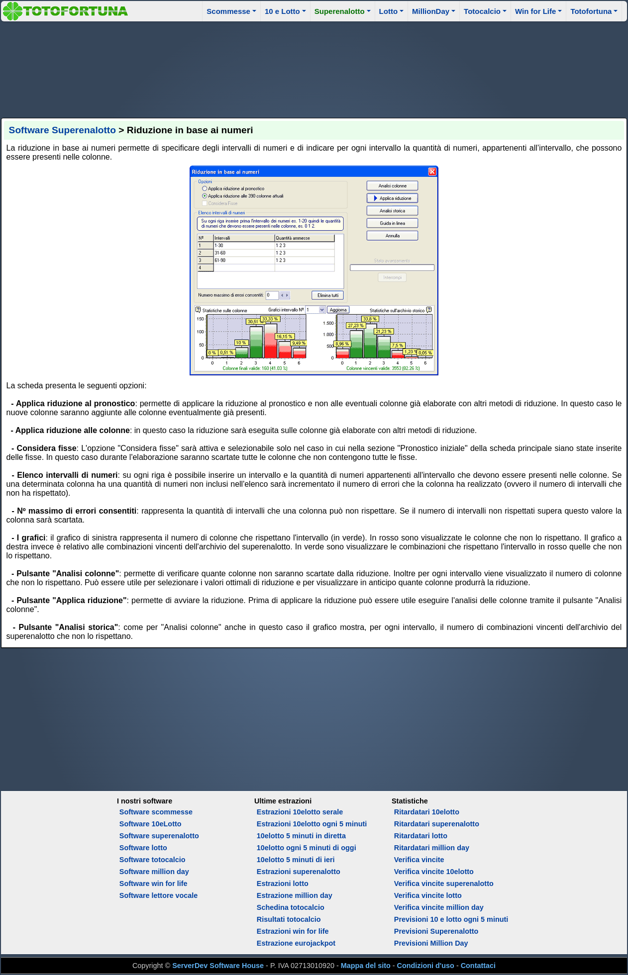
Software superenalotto (159, 836)
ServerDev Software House (218, 966)
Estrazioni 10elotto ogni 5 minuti (312, 824)
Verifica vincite (419, 860)
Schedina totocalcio (290, 907)
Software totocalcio (152, 860)
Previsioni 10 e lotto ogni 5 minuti (451, 919)
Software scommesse (156, 812)
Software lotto (143, 848)
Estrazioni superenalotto (298, 872)
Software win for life (153, 883)
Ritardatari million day (431, 848)
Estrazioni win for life (293, 931)
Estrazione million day (294, 895)
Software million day (154, 872)
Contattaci (478, 966)
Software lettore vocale (158, 895)
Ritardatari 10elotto (426, 812)
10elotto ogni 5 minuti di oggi (306, 848)
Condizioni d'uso (425, 966)
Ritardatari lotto (420, 836)
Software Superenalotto (62, 130)
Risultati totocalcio (289, 919)
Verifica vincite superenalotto (444, 883)
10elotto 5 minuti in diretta (301, 836)
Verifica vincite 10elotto (434, 872)
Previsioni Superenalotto (436, 931)
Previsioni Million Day (431, 943)
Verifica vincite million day (439, 907)
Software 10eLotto (150, 824)
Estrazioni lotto (283, 883)
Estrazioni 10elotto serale (300, 812)
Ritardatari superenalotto (436, 824)
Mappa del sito (366, 966)
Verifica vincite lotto (428, 895)
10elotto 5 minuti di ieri (296, 860)
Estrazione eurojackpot (296, 943)
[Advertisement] (314, 68)
